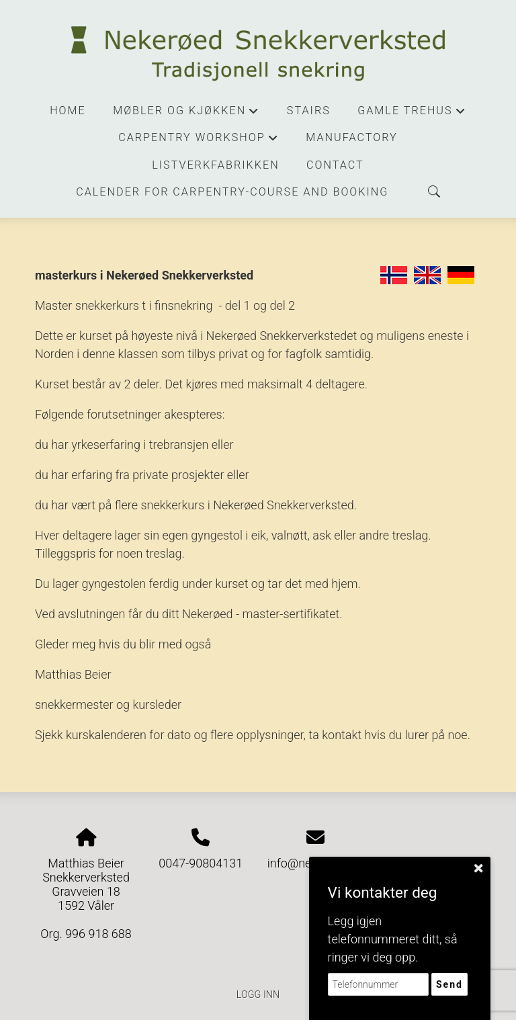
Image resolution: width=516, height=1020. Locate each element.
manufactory (351, 137)
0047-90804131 (201, 863)
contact (335, 165)
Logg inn (258, 995)
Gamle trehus (411, 114)
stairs (309, 110)
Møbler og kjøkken (186, 114)
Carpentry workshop (198, 141)
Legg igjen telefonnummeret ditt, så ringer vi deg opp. (393, 939)
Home (68, 110)
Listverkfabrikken (215, 165)
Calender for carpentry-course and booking (232, 191)
